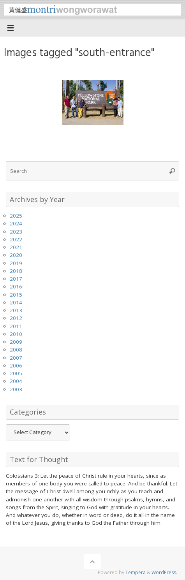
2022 (16, 239)
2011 (16, 326)
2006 (16, 365)
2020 (16, 254)
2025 (16, 215)
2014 (16, 302)
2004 (16, 381)
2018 (16, 270)
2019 (16, 263)
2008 (16, 349)
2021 (16, 247)
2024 (16, 223)
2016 (16, 286)
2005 (16, 373)
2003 (16, 389)
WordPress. (164, 572)
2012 (16, 318)
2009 (16, 341)
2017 (16, 278)
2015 (16, 294)
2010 (16, 333)
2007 (16, 357)
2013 (16, 310)
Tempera (135, 572)
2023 (16, 231)
